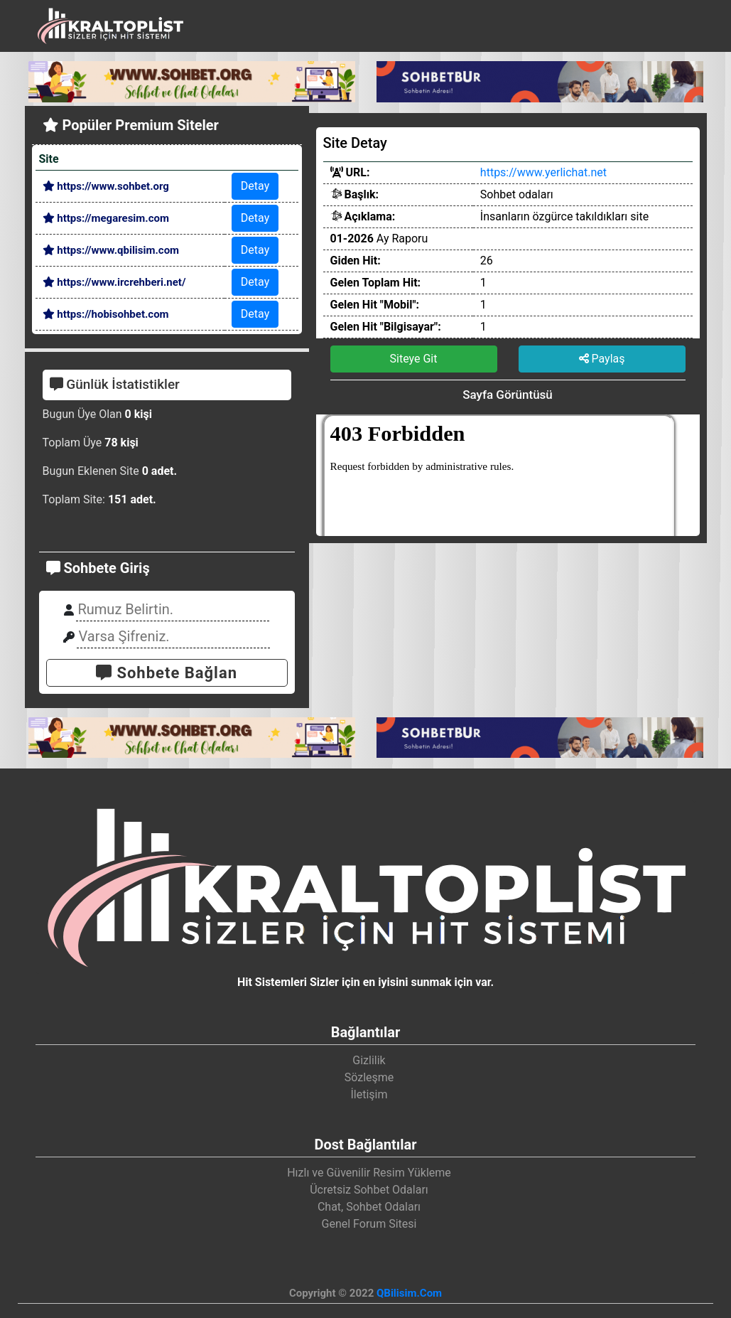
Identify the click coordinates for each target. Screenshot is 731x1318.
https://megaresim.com (106, 218)
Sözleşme (369, 1077)
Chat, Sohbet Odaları (369, 1206)
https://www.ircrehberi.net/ (114, 282)
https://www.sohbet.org (106, 186)
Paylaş (602, 358)
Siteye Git (414, 358)
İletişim (368, 1094)
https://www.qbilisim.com (111, 250)
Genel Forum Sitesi (369, 1224)
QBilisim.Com (409, 1293)
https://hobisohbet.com (106, 314)
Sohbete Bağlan (166, 673)
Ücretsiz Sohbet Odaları (369, 1189)
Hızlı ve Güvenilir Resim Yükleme (369, 1172)
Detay (255, 186)
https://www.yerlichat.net (543, 172)
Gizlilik (368, 1060)
